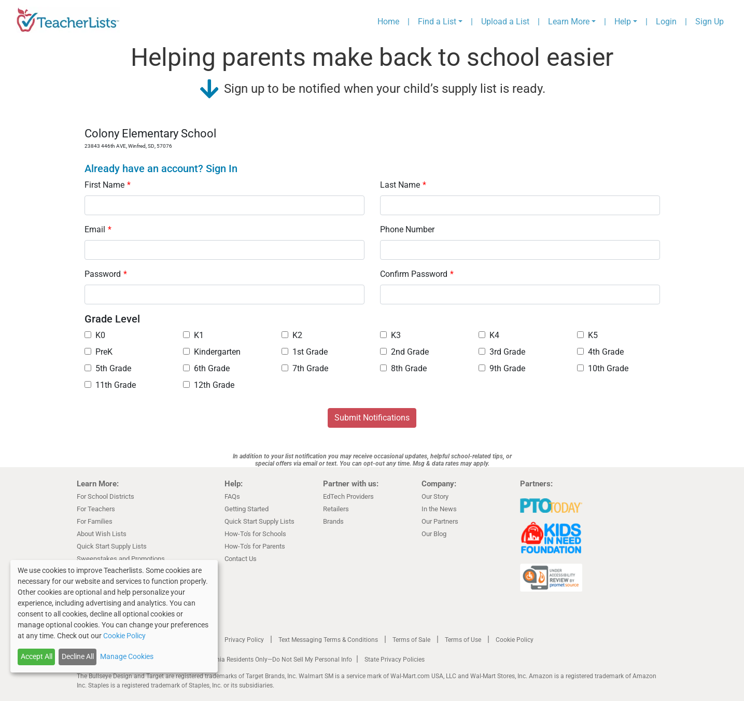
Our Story (435, 496)
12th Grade (208, 385)
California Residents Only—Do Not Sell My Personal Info (275, 659)
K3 (390, 335)
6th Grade (206, 368)
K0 (95, 335)
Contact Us (240, 559)
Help (622, 21)
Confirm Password (417, 274)
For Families (95, 521)
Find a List (437, 21)
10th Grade (602, 368)
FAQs (232, 496)
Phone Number (407, 229)
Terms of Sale (411, 639)
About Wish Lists (102, 534)
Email (98, 229)
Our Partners (440, 521)
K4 (489, 335)
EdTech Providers (348, 496)
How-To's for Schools (255, 534)
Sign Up (709, 21)
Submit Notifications (372, 418)
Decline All (78, 656)
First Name (108, 185)
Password (106, 274)
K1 (193, 335)
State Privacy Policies (394, 659)
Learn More (568, 21)
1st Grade (305, 352)
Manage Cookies (126, 656)
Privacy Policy (244, 639)
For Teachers (96, 509)
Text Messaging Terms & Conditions (328, 639)
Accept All (36, 656)
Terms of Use (463, 639)
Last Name (403, 185)
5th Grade (108, 368)
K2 (292, 335)
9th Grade (502, 368)
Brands (333, 521)
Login (666, 21)
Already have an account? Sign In (161, 168)
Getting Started (246, 509)
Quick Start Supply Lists (112, 546)
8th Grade (403, 368)
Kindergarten (212, 352)
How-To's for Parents (254, 546)
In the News (439, 509)
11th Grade (110, 385)
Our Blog (434, 534)
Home (388, 21)
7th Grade (305, 368)
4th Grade (600, 352)
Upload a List (505, 21)
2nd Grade (404, 352)
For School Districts (105, 496)
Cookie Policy (515, 639)
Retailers (336, 509)
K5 (587, 335)
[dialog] (114, 616)
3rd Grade (502, 352)
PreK (99, 352)
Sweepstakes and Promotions (121, 559)
